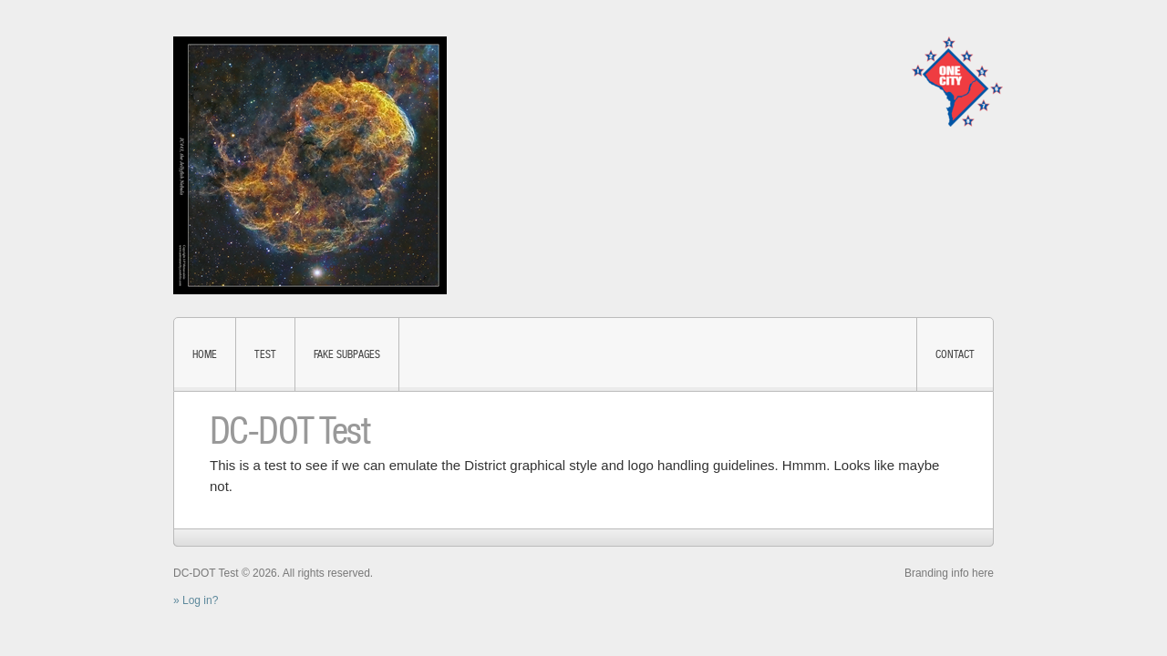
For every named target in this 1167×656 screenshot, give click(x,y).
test (265, 354)
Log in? (200, 600)
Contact (955, 354)
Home (204, 354)
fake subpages (347, 354)
